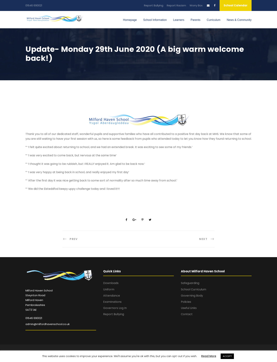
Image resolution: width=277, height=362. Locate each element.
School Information (155, 19)
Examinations (112, 302)
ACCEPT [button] (227, 356)
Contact (187, 314)
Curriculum (213, 19)
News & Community (239, 19)
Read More (208, 356)
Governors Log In (115, 308)
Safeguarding (190, 283)
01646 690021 (33, 5)
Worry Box (196, 5)
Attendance (111, 296)
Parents (195, 19)
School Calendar (235, 5)
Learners (178, 19)
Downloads (111, 283)
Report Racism (176, 5)
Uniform (108, 289)
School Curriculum (193, 289)
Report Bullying (153, 5)
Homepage (130, 19)
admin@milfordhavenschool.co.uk (47, 324)
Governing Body (192, 296)
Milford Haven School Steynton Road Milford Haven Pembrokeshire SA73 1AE (39, 300)
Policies (186, 302)
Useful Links (189, 308)
